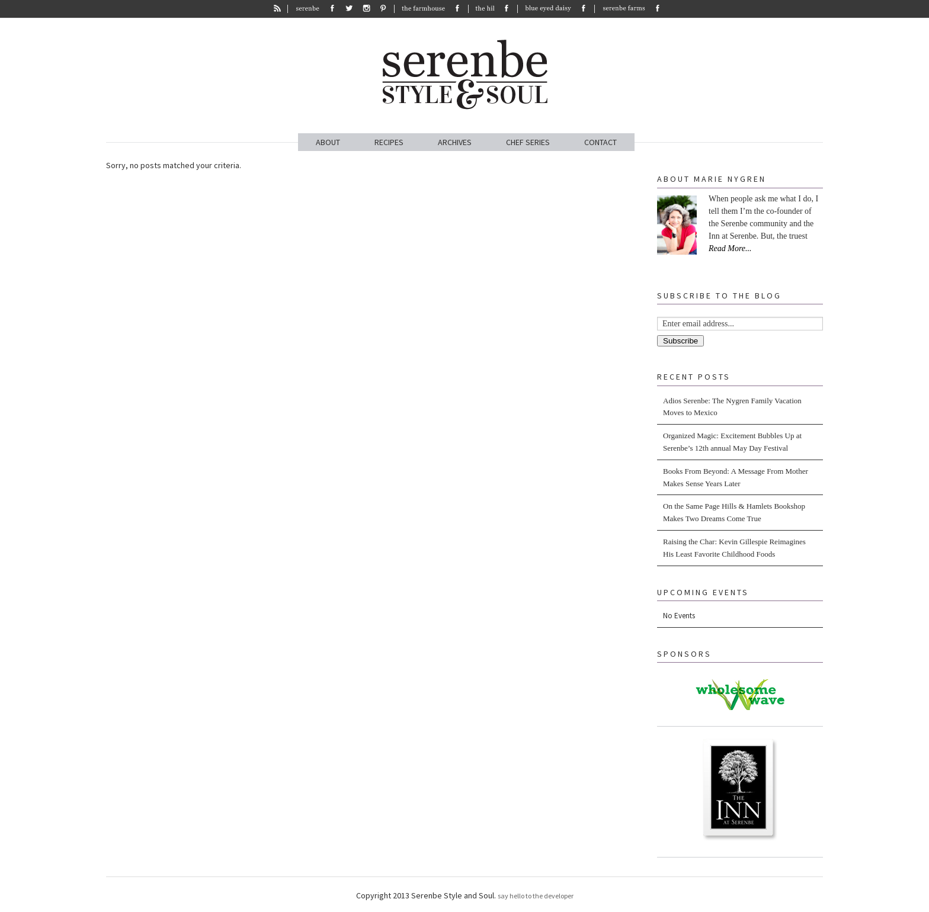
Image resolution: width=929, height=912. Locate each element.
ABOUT (328, 142)
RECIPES (388, 142)
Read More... (730, 248)
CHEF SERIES (528, 142)
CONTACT (600, 142)
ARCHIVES (455, 142)
